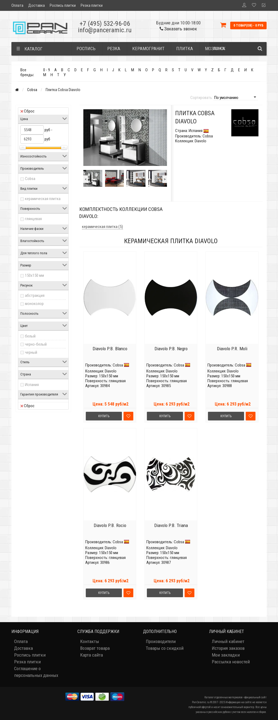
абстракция (35, 295)
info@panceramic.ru (105, 30)
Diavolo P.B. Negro (171, 348)
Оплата (17, 5)
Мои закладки (226, 655)
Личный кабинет (228, 641)
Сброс (27, 111)
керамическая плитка (43, 198)
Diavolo (110, 371)
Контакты (89, 641)
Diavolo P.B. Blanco (110, 348)
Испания (32, 384)
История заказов (228, 648)
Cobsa (32, 90)
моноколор (34, 303)
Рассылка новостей (231, 661)
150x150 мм (34, 275)
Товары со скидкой (165, 648)
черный (31, 352)
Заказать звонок (178, 28)
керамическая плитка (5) (102, 226)
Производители (161, 641)
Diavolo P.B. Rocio (110, 525)
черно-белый (36, 344)
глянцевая (33, 218)
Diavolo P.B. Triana (171, 525)
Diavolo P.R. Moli (232, 348)
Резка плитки (92, 5)
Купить (103, 416)
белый (30, 336)
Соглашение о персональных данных (36, 672)
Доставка (36, 5)
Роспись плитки (63, 5)
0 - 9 (46, 70)
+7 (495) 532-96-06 (105, 23)
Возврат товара (95, 648)
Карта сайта (91, 655)
